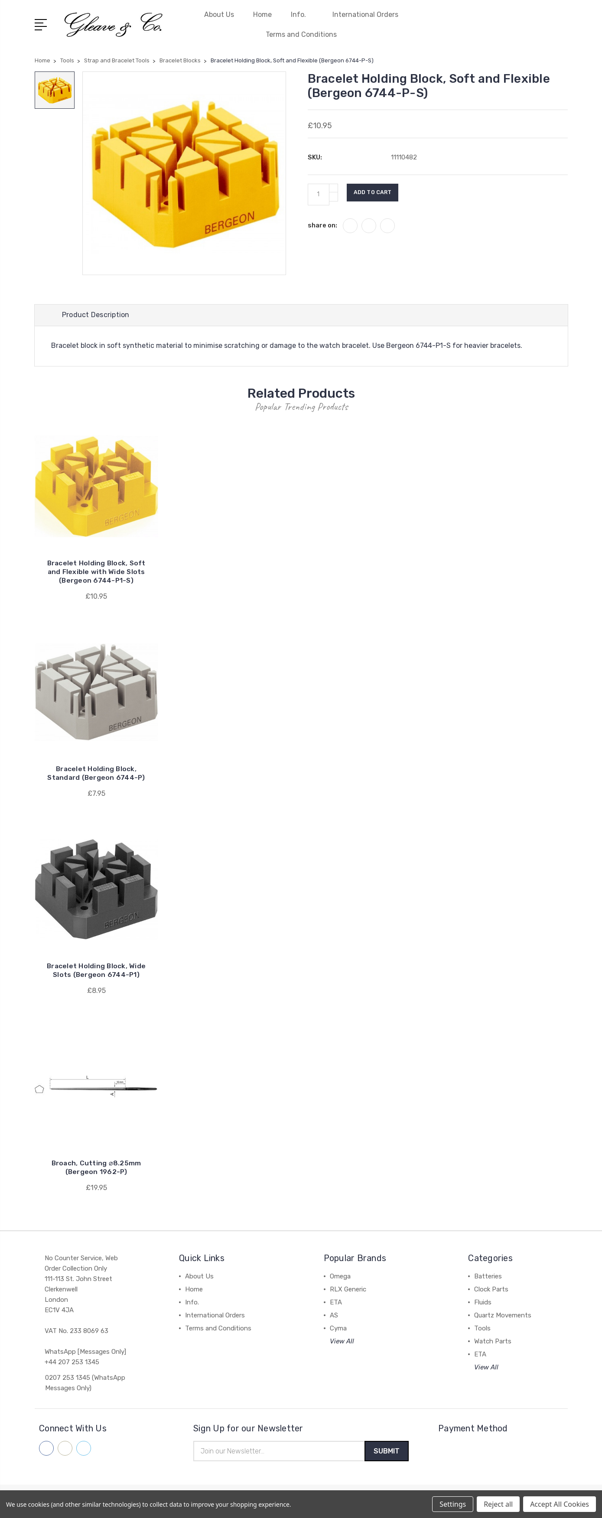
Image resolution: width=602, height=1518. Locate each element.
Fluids (482, 1304)
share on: (322, 225)
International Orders (365, 14)
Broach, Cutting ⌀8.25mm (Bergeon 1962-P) (96, 1169)
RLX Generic (348, 1291)
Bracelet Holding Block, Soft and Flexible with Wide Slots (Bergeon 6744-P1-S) (96, 573)
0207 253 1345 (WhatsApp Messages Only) (85, 1384)
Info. (302, 14)
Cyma (338, 1330)
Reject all (498, 1504)
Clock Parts (491, 1291)
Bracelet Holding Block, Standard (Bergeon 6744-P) (96, 774)
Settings (452, 1504)
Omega (340, 1278)
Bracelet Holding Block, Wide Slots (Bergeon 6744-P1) (96, 971)
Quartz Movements (502, 1317)
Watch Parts (492, 1343)
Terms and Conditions (301, 34)
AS (334, 1317)
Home (262, 14)
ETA (336, 1304)
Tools (482, 1330)
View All (342, 1343)
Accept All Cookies (559, 1504)
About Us (219, 14)
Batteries (488, 1278)
